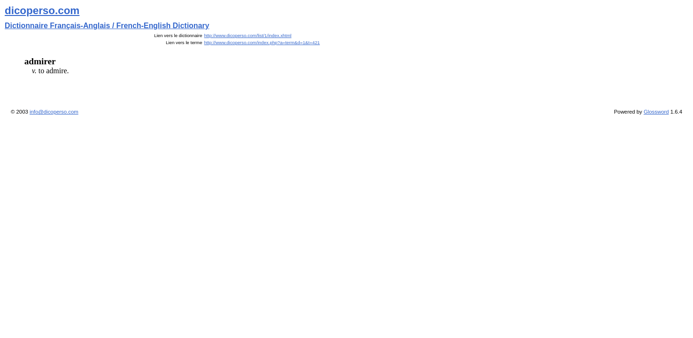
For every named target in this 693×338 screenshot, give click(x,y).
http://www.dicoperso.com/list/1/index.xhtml (247, 35)
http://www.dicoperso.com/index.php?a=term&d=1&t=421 (261, 42)
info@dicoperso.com (54, 112)
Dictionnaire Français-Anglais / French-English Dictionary (107, 26)
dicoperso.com (42, 10)
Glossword (656, 112)
